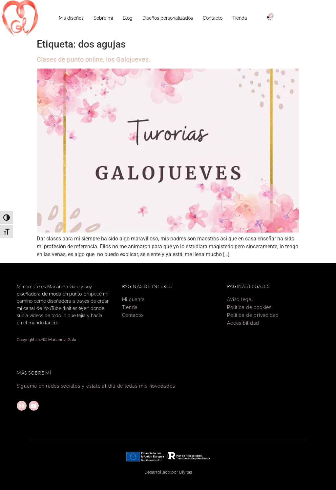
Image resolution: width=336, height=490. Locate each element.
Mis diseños (71, 18)
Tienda (239, 18)
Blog (128, 18)
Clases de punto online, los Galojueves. (94, 59)
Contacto (212, 18)
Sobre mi (103, 18)
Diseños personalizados (167, 18)
